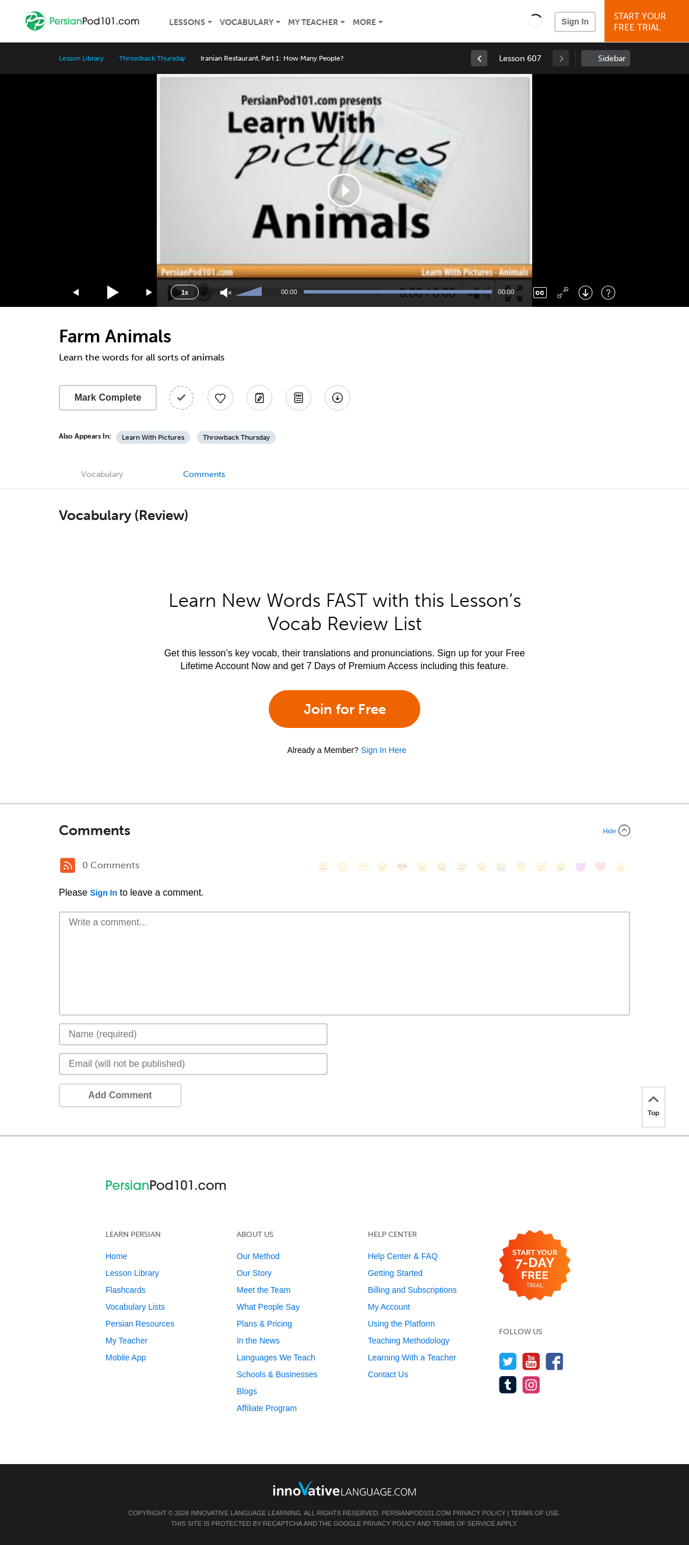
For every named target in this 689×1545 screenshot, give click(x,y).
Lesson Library (81, 58)
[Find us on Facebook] (555, 1361)
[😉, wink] (481, 867)
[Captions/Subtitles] (540, 292)
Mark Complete (108, 397)
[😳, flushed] (343, 867)
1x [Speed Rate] (184, 292)
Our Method (258, 1256)
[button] (535, 21)
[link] (479, 58)
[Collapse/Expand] (344, 830)
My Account (389, 1306)
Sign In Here (383, 750)
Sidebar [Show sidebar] (611, 58)
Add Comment (120, 1095)
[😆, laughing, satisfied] (442, 867)
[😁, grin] (362, 867)
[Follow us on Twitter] (508, 1361)
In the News (258, 1340)
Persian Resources (140, 1323)
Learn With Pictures (153, 437)
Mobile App (126, 1357)
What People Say (268, 1306)
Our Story (254, 1273)
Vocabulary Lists (135, 1306)
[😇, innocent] (521, 867)
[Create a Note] (259, 398)
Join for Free (345, 709)
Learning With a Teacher (412, 1357)
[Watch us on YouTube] (531, 1361)
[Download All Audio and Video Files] (337, 398)
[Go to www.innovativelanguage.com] (344, 1488)
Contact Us (388, 1374)
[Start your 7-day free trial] (535, 1266)
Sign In (575, 21)
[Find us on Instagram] (531, 1385)
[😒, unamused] (382, 867)
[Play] (113, 292)
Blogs (247, 1391)
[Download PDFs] (298, 398)
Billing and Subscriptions (412, 1290)
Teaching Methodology (408, 1340)
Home (116, 1256)
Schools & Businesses (277, 1374)
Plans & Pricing (264, 1323)
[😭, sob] (501, 867)
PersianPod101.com (416, 1512)
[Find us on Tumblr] (508, 1385)
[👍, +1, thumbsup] (620, 867)
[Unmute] (226, 292)
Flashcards (125, 1290)
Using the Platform (401, 1323)
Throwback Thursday (152, 58)
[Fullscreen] (563, 292)
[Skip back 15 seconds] (76, 292)
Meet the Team (263, 1290)
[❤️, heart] (600, 867)
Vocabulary (246, 22)
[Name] (193, 1034)
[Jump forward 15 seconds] (149, 292)
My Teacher (313, 22)
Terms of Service (464, 1523)
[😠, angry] (422, 867)
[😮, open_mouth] (561, 867)
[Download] (585, 292)
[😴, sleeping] (541, 867)
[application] (344, 190)
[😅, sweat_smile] (462, 867)
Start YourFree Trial (648, 22)
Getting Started (395, 1273)
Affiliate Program (267, 1408)
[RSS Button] (67, 865)
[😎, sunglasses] (402, 867)
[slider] (250, 292)
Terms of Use (535, 1512)
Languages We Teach (276, 1357)
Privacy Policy (479, 1512)
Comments (204, 474)
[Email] (193, 1064)
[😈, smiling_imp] (580, 867)
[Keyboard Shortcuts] (608, 292)
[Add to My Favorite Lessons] (220, 398)
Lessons (187, 22)
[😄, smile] (323, 867)
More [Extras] (364, 22)
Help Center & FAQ (403, 1256)
